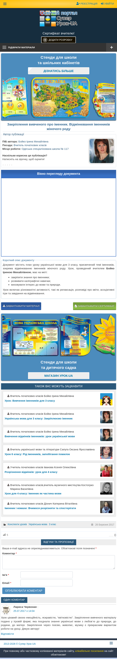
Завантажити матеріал (21, 305)
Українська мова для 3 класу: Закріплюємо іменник (39, 418)
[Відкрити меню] (111, 47)
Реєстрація (86, 3)
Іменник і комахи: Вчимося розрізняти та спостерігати (40, 508)
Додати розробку (60, 39)
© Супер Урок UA (20, 643)
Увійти (107, 3)
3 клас (52, 524)
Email (6, 582)
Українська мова (38, 524)
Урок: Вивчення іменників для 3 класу (30, 400)
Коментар (9, 553)
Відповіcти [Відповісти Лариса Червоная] (7, 633)
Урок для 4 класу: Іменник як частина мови (33, 493)
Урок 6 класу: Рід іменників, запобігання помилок (37, 454)
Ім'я (5, 574)
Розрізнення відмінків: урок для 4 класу (31, 471)
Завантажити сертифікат (94, 305)
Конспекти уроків (17, 524)
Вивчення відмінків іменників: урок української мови (40, 436)
